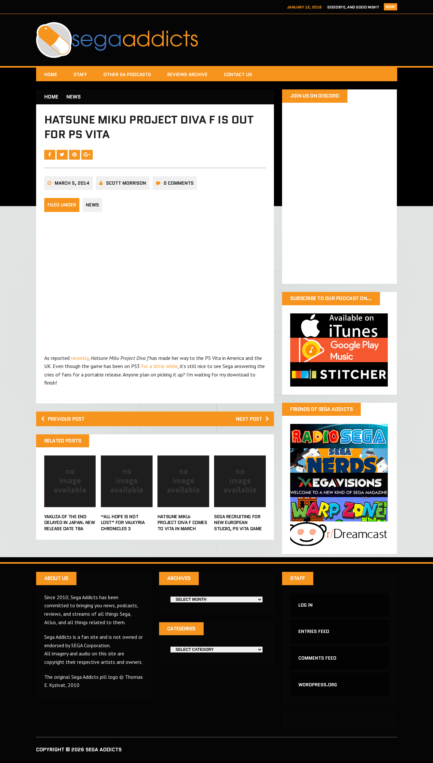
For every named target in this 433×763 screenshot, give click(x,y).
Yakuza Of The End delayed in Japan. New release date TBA (69, 524)
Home (50, 74)
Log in (305, 605)
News (92, 206)
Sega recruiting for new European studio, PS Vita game (238, 524)
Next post (251, 420)
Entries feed (313, 632)
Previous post (64, 420)
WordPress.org (317, 685)
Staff (80, 74)
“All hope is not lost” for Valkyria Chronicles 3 (122, 524)
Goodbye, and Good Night (353, 7)
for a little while (159, 367)
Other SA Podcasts (127, 74)
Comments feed (317, 659)
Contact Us (238, 74)
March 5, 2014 (72, 184)
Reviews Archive (187, 74)
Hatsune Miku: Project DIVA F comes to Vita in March (182, 524)
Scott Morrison (126, 184)
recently (79, 359)
